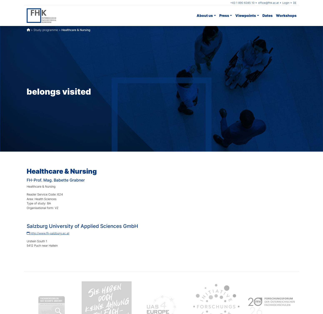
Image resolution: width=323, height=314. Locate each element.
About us (205, 15)
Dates (267, 15)
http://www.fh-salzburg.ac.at (48, 233)
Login (285, 2)
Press (224, 15)
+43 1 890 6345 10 (242, 2)
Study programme (46, 30)
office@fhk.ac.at (268, 2)
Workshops (286, 15)
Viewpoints (245, 15)
